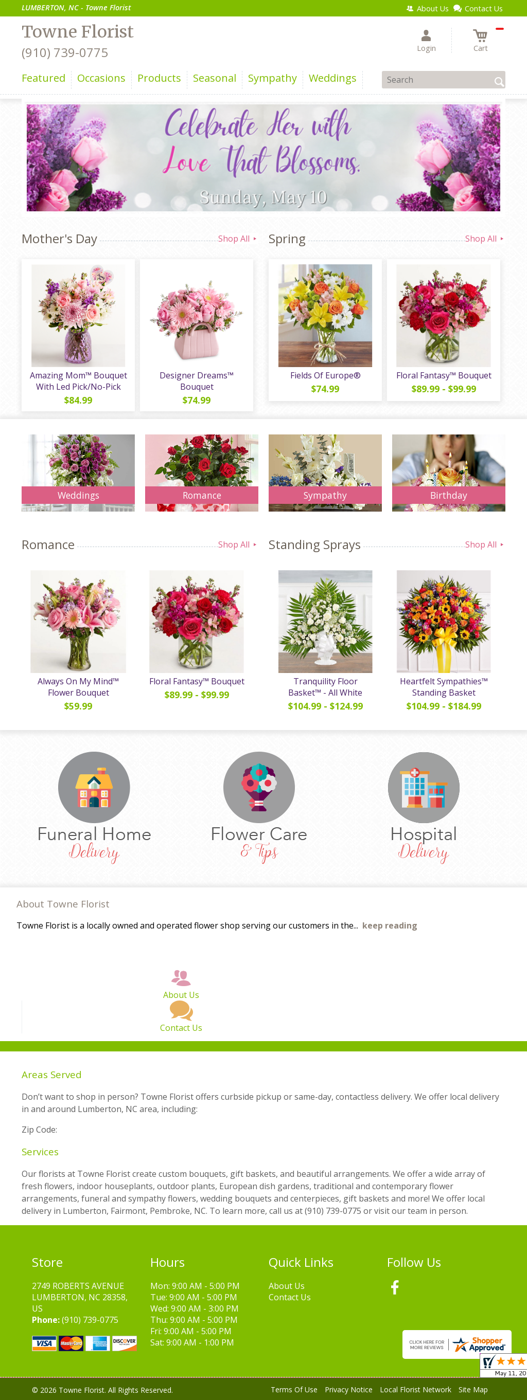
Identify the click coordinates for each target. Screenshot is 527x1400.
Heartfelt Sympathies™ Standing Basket (444, 687)
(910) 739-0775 (65, 52)
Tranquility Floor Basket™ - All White (325, 687)
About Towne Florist (63, 903)
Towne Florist (78, 32)
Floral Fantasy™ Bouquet (443, 375)
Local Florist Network (415, 1389)
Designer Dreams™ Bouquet (197, 381)
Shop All (238, 238)
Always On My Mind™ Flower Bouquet (78, 687)
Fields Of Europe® (325, 375)
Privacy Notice (349, 1389)
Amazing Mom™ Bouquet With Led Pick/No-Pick (78, 381)
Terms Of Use (294, 1389)
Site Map (473, 1389)
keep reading (389, 925)
